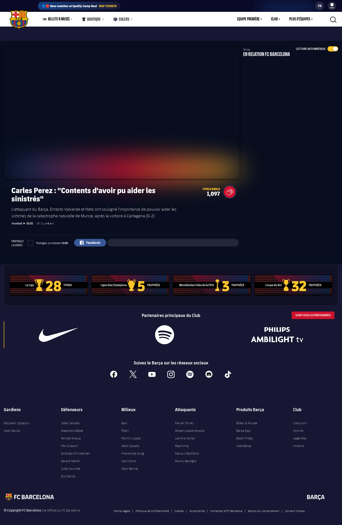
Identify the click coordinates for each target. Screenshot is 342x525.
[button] (230, 189)
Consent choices (295, 508)
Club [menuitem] (274, 19)
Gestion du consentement (263, 508)
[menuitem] (332, 4)
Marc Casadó (130, 443)
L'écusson (300, 420)
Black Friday (244, 435)
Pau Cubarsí (69, 443)
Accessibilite (197, 508)
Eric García (68, 473)
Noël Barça (243, 443)
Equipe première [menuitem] (248, 19)
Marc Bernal (129, 466)
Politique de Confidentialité (152, 508)
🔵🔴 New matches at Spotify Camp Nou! (79, 6)
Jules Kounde (70, 466)
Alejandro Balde (72, 428)
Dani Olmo (128, 458)
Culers (120, 20)
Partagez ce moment (48, 240)
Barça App (243, 428)
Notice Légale (122, 508)
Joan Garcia (12, 428)
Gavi (124, 420)
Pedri (125, 428)
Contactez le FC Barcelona (226, 508)
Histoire (298, 443)
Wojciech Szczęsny (17, 420)
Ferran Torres (184, 420)
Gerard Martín (70, 458)
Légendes (300, 435)
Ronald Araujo (71, 435)
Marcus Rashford (187, 450)
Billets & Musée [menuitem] (59, 19)
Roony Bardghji (186, 458)
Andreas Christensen (75, 450)
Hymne (298, 428)
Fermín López (131, 435)
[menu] (332, 6)
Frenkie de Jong (132, 450)
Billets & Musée (246, 420)
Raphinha (182, 443)
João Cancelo (70, 420)
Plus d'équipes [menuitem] (299, 19)
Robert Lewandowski (190, 428)
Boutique (91, 20)
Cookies (179, 508)
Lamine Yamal (185, 435)
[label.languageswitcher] (319, 6)
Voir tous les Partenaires (313, 312)
